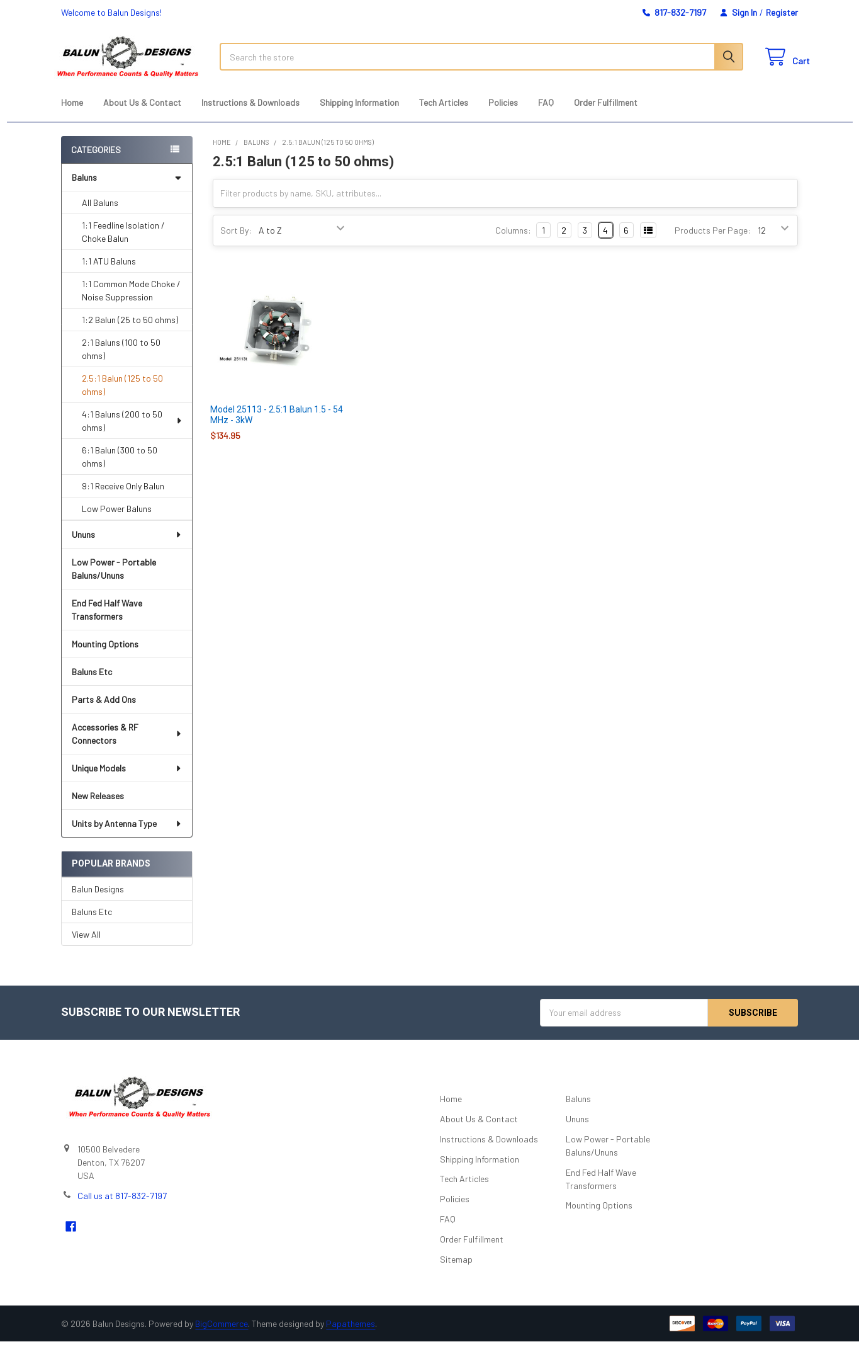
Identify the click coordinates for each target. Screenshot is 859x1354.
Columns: (513, 242)
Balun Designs (98, 901)
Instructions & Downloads (250, 115)
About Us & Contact (142, 115)
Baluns (126, 190)
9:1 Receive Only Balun (123, 498)
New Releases (98, 808)
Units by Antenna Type (127, 836)
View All (86, 946)
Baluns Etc (92, 684)
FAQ (546, 115)
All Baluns (100, 215)
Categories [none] (96, 162)
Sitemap (456, 1271)
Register (782, 12)
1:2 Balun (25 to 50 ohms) (130, 332)
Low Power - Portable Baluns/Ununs (114, 581)
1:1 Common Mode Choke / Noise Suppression (131, 303)
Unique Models (127, 780)
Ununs (127, 547)
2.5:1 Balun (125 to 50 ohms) (122, 397)
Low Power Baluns (117, 521)
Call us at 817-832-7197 (122, 1207)
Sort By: (236, 242)
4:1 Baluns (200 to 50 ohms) (132, 433)
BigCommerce (221, 1336)
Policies (503, 115)
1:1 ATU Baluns (109, 273)
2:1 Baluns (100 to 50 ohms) (121, 361)
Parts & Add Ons (104, 712)
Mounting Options (105, 656)
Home (72, 115)
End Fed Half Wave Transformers (107, 622)
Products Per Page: (713, 242)
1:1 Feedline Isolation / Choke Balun (123, 244)
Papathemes (350, 1336)
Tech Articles (443, 115)
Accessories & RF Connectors (127, 746)
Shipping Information (359, 115)
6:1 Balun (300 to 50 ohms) (119, 469)
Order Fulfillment (605, 115)
